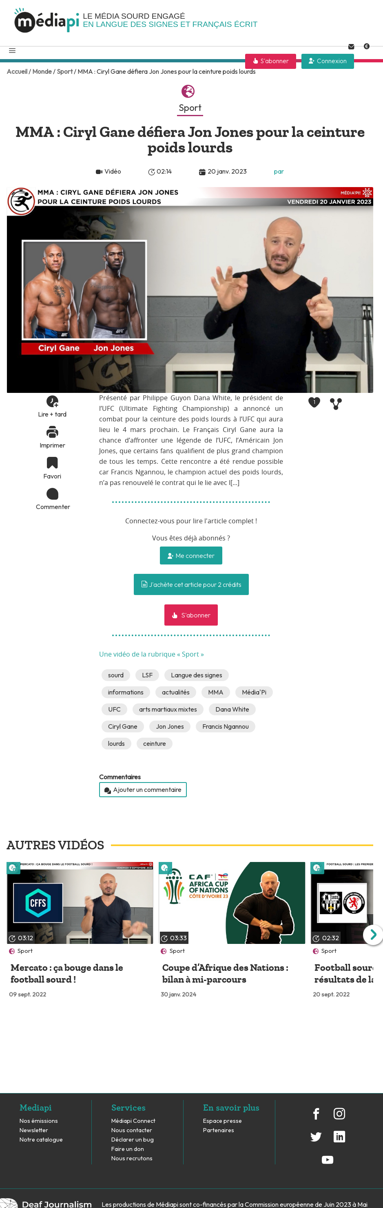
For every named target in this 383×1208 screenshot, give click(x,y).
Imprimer (52, 445)
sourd (116, 675)
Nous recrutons (132, 1158)
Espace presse (222, 1121)
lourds (116, 743)
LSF (147, 675)
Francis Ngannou (225, 726)
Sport (65, 71)
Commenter (52, 507)
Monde (42, 71)
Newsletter (34, 1130)
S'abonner (275, 61)
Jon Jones (170, 726)
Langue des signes (196, 675)
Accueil (17, 71)
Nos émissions (39, 1121)
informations (126, 692)
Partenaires (219, 1130)
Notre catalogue (41, 1139)
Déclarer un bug (132, 1139)
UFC (114, 709)
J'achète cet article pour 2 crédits (191, 584)
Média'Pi (254, 692)
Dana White (232, 709)
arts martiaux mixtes (168, 709)
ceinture (154, 743)
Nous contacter (131, 1130)
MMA (216, 692)
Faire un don (127, 1149)
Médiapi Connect (133, 1121)
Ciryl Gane (122, 726)
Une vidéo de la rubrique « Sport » (151, 654)
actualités (176, 692)
